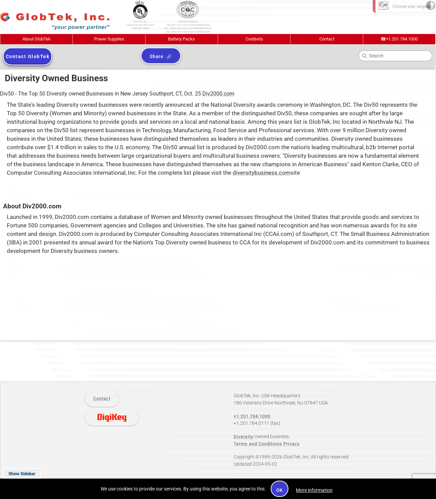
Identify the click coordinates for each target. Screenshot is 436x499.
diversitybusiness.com (261, 173)
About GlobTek (36, 38)
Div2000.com (218, 93)
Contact (326, 38)
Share (157, 56)
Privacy (291, 443)
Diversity (243, 436)
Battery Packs (181, 38)
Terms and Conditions (258, 443)
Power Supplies (109, 38)
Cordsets (254, 38)
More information (314, 490)
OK (279, 490)
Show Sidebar (22, 473)
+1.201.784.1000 (399, 38)
